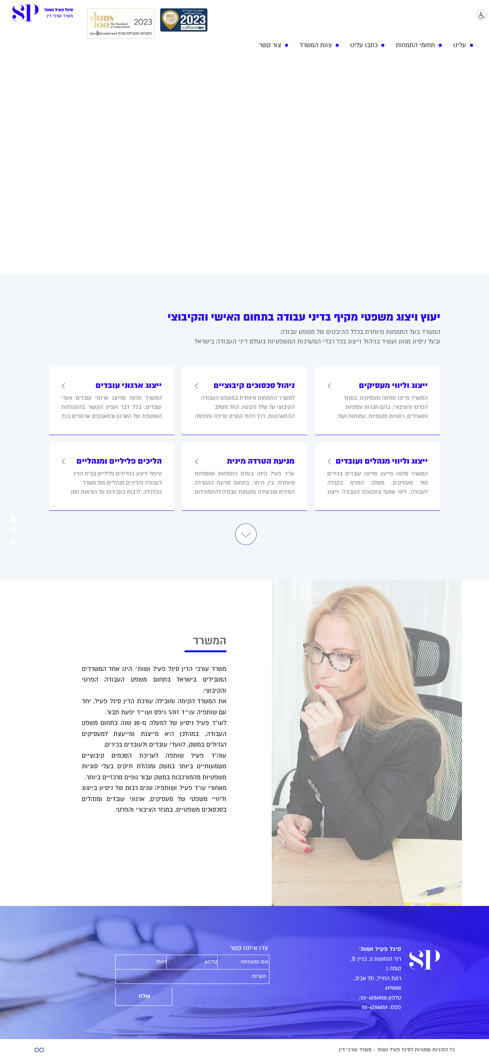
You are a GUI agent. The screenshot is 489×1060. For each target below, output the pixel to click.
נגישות (482, 15)
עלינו (459, 45)
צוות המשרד (315, 45)
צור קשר (270, 45)
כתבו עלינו (364, 45)
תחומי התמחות (415, 45)
